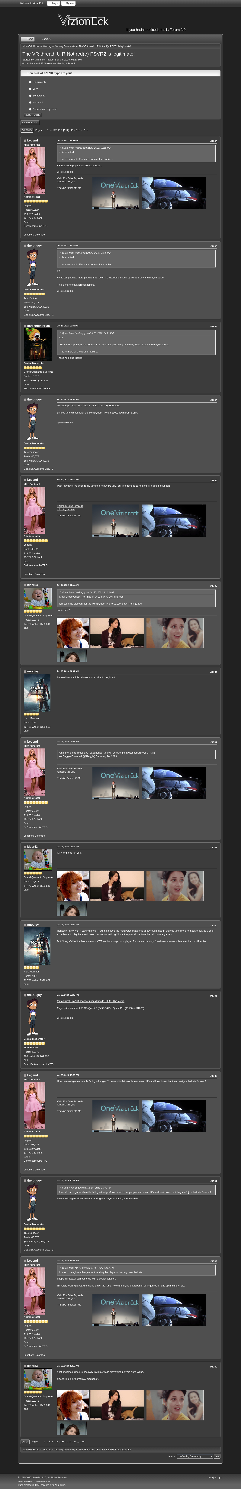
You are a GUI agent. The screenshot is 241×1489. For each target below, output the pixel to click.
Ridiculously (39, 81)
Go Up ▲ (218, 1477)
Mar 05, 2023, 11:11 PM (68, 1260)
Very (35, 88)
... (51, 130)
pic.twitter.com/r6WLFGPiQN (138, 752)
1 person (61, 172)
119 (86, 130)
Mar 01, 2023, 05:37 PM (68, 741)
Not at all (38, 102)
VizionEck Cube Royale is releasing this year (70, 180)
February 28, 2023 (106, 756)
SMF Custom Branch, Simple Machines (34, 1481)
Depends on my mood (45, 109)
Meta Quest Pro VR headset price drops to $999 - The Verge (90, 1001)
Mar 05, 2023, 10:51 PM (68, 1180)
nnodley (33, 671)
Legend (32, 140)
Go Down (27, 130)
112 (55, 130)
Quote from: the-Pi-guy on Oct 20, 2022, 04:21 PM (88, 333)
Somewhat (39, 95)
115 (73, 130)
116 (78, 130)
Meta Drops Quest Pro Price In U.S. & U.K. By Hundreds (88, 405)
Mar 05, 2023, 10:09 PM (68, 1075)
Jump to (171, 1456)
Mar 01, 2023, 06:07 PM (68, 846)
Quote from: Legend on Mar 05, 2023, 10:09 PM (86, 1187)
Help (210, 1477)
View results (30, 123)
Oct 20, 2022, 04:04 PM (68, 140)
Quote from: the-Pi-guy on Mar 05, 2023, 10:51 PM (88, 1268)
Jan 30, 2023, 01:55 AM (68, 585)
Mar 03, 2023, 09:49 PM (68, 995)
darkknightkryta (38, 325)
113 (60, 130)
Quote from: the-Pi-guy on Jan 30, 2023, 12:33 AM (88, 592)
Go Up (25, 1442)
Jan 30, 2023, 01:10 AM (68, 479)
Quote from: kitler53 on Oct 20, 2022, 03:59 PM (86, 148)
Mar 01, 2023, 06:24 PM (68, 924)
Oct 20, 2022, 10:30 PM (68, 326)
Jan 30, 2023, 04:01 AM (68, 671)
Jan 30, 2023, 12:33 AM (68, 399)
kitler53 (32, 585)
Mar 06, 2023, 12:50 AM (68, 1366)
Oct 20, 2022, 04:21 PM (68, 245)
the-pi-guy (34, 245)
